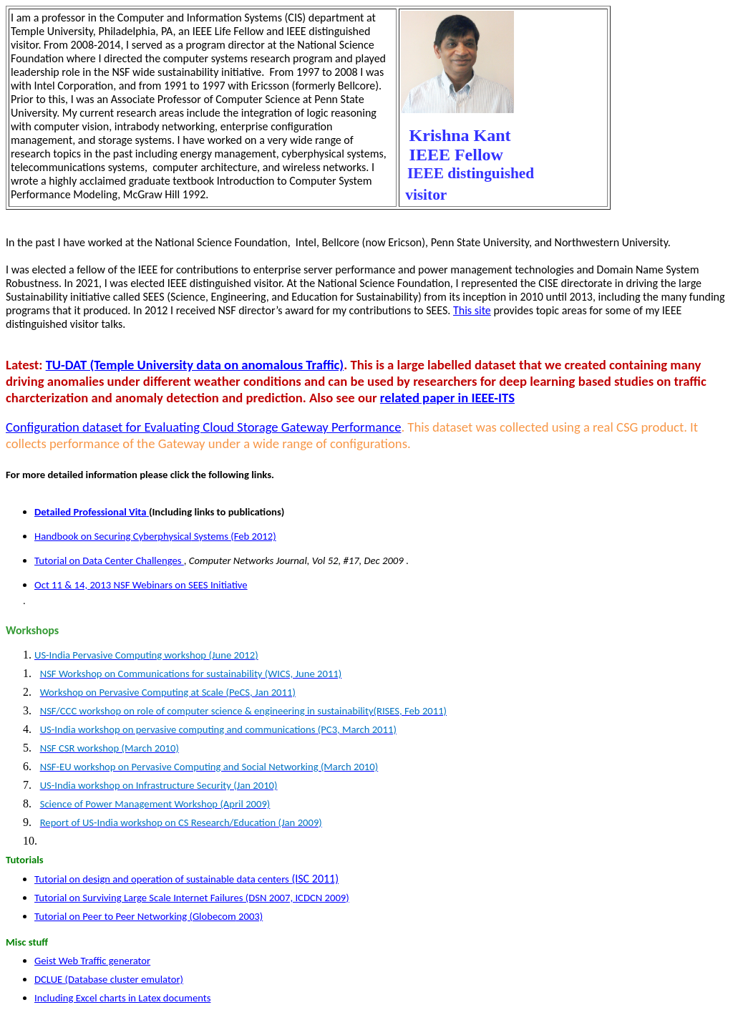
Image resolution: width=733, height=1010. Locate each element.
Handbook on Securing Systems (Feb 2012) (155, 536)
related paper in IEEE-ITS (447, 397)
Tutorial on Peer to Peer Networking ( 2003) (148, 916)
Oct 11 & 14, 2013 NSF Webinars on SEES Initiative (141, 584)
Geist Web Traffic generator (92, 960)
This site (472, 310)
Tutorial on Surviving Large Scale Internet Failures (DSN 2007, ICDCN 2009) (191, 897)
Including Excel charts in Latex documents (122, 997)
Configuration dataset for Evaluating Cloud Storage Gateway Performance (203, 427)
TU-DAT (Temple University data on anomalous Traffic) (195, 364)
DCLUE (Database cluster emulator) (108, 979)
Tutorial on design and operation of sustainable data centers (186, 879)
